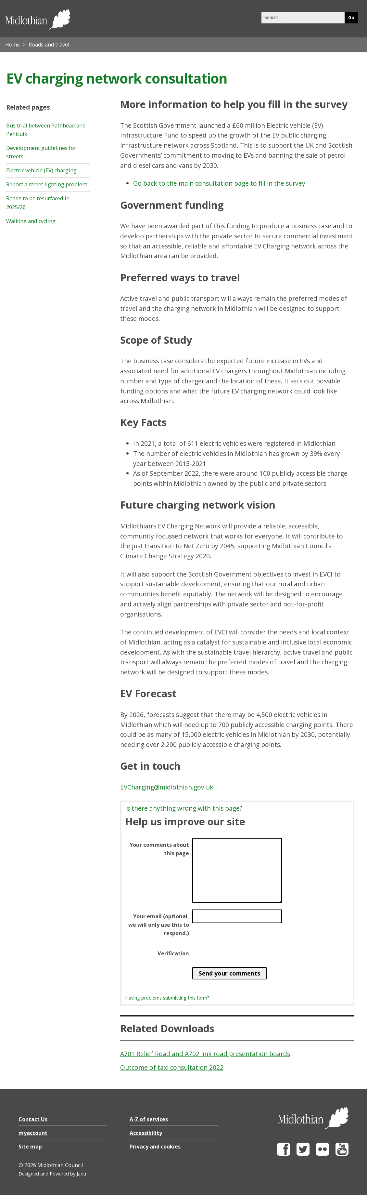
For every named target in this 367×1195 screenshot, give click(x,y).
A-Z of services (149, 1119)
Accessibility (146, 1132)
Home (12, 44)
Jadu (81, 1174)
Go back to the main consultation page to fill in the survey (219, 183)
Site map (30, 1146)
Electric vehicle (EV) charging (41, 170)
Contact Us (33, 1119)
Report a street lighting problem (46, 184)
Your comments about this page (159, 849)
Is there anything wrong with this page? (183, 808)
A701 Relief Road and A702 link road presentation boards (205, 1053)
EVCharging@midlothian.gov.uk (166, 787)
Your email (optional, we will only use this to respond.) (158, 925)
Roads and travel (49, 44)
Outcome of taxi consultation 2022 (171, 1067)
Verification (173, 953)
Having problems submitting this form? (167, 998)
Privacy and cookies (155, 1146)
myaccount (33, 1132)
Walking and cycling (31, 221)
